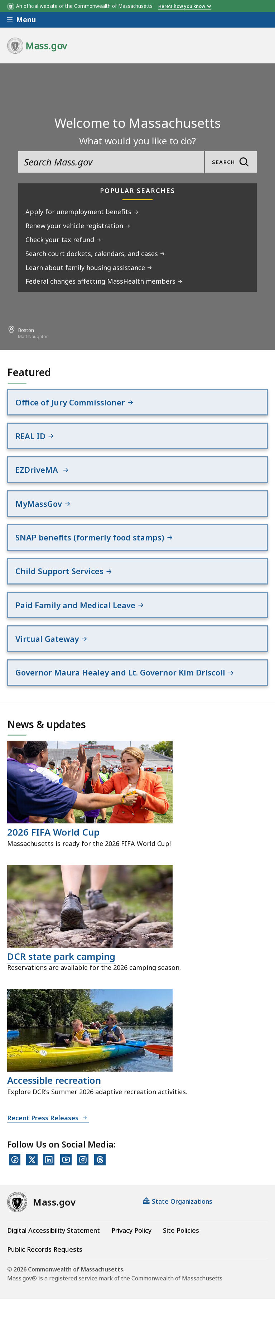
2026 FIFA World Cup (53, 833)
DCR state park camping (61, 957)
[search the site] (111, 162)
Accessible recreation (54, 1080)
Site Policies (181, 1231)
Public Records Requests (44, 1250)
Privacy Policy (131, 1231)
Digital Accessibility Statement (53, 1231)
